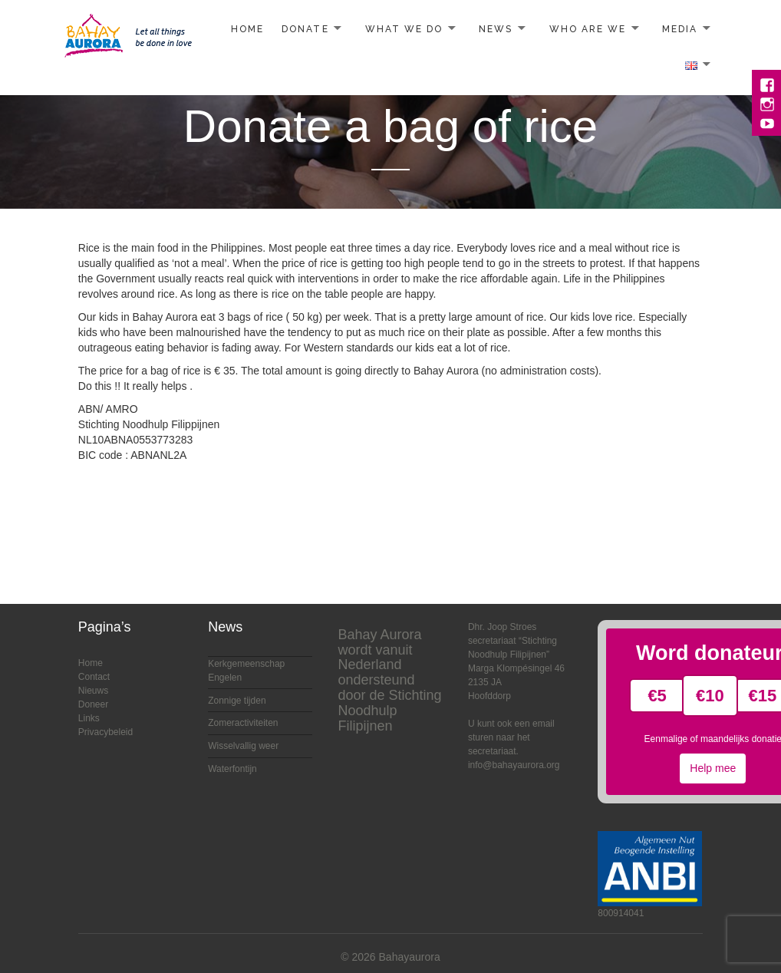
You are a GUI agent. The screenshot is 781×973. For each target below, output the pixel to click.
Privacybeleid (105, 732)
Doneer (93, 704)
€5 (657, 695)
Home (247, 29)
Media (679, 29)
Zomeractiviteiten (243, 722)
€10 (710, 695)
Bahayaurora (409, 957)
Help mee (713, 768)
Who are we (587, 29)
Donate (305, 29)
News (495, 29)
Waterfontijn (232, 769)
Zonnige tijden (236, 700)
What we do (404, 29)
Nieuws (93, 690)
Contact (94, 676)
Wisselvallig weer (243, 745)
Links (89, 718)
